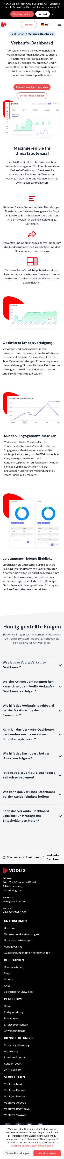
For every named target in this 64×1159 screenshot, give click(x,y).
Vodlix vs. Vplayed (15, 1115)
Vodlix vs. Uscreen (15, 1096)
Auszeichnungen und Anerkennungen (27, 953)
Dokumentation (14, 967)
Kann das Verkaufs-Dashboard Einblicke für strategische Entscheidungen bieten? (26, 816)
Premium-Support (15, 1057)
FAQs (7, 985)
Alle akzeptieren (47, 1153)
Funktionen (11, 1018)
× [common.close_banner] (53, 14)
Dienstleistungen (19, 1038)
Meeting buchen (22, 14)
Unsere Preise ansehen (32, 95)
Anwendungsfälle (14, 1031)
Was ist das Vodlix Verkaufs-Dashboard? (24, 664)
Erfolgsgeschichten (16, 1024)
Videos (8, 979)
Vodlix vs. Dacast (14, 1090)
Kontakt (42, 14)
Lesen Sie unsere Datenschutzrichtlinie (32, 1145)
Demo (29, 24)
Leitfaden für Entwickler (18, 992)
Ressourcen (14, 960)
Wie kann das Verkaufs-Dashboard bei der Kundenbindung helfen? (29, 794)
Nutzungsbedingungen (18, 940)
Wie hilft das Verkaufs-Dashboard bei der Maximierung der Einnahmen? (28, 710)
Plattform (13, 999)
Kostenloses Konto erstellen (32, 87)
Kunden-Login (13, 1063)
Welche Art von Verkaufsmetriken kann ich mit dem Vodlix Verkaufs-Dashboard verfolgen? (28, 686)
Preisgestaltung (14, 1012)
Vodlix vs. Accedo (15, 1102)
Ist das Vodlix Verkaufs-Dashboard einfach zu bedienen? (29, 775)
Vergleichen (14, 1077)
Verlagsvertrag (13, 946)
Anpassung (11, 1051)
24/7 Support (12, 1070)
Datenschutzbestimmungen (21, 934)
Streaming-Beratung (17, 1045)
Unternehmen (15, 921)
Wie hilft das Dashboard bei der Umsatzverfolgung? (26, 755)
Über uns (9, 928)
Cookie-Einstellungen (17, 1153)
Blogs (7, 973)
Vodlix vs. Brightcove (17, 1109)
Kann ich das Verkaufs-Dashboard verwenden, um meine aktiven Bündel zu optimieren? (28, 734)
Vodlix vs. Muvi (13, 1084)
